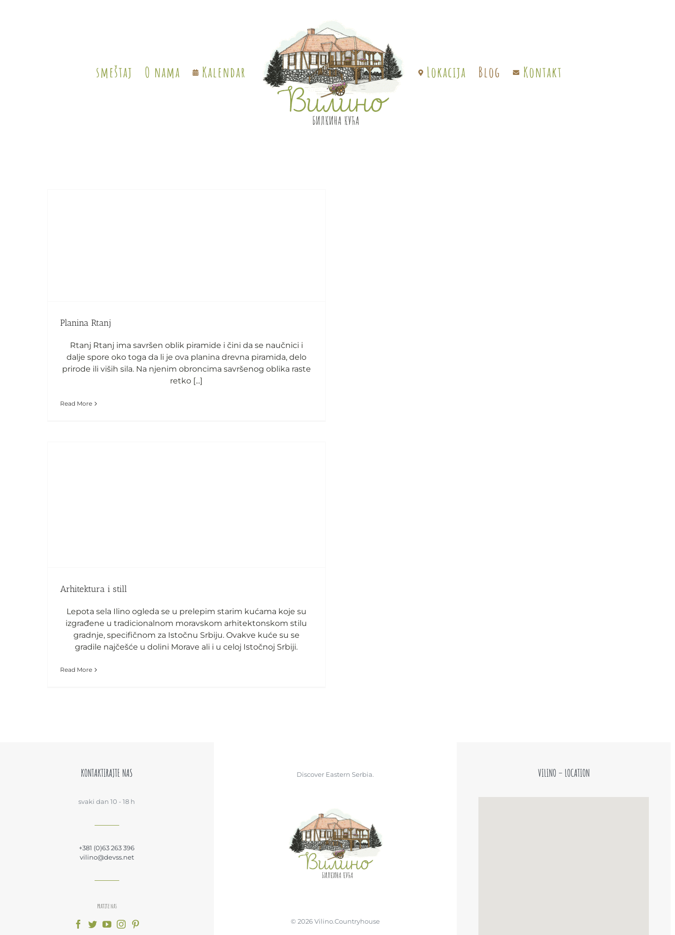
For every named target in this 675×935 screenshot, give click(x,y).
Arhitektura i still (93, 589)
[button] (563, 859)
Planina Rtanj (85, 322)
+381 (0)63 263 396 (107, 848)
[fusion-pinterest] (135, 924)
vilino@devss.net (107, 857)
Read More (76, 403)
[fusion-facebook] (78, 924)
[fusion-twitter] (92, 924)
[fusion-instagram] (121, 924)
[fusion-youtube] (106, 924)
